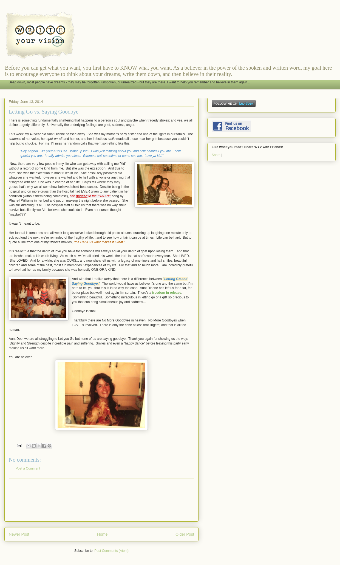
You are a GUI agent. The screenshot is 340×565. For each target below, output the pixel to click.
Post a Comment (28, 468)
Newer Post (19, 534)
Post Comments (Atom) (111, 551)
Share (216, 155)
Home (102, 534)
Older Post (184, 534)
